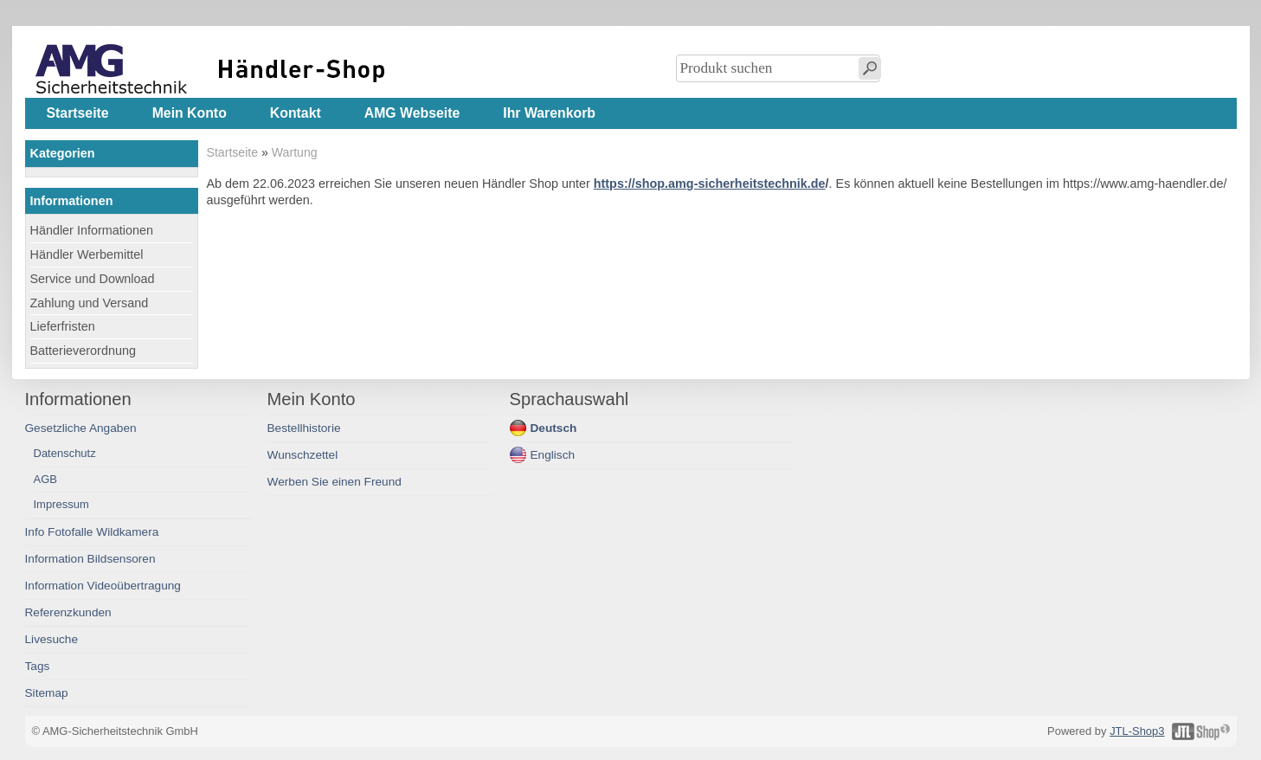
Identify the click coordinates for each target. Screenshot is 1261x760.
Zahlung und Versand (89, 303)
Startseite (233, 152)
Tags (37, 666)
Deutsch (554, 428)
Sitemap (46, 692)
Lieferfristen (62, 326)
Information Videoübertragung (103, 585)
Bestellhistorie (304, 428)
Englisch (553, 454)
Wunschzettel (302, 454)
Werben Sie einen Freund (334, 481)
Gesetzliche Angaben (81, 428)
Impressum (61, 504)
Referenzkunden (68, 612)
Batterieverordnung (83, 350)
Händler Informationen (91, 230)
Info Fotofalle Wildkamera (92, 531)
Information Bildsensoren (90, 558)
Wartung (295, 152)
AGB (45, 479)
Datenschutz (65, 453)
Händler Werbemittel (87, 254)
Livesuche (52, 639)
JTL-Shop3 (1137, 731)
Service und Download (92, 279)
